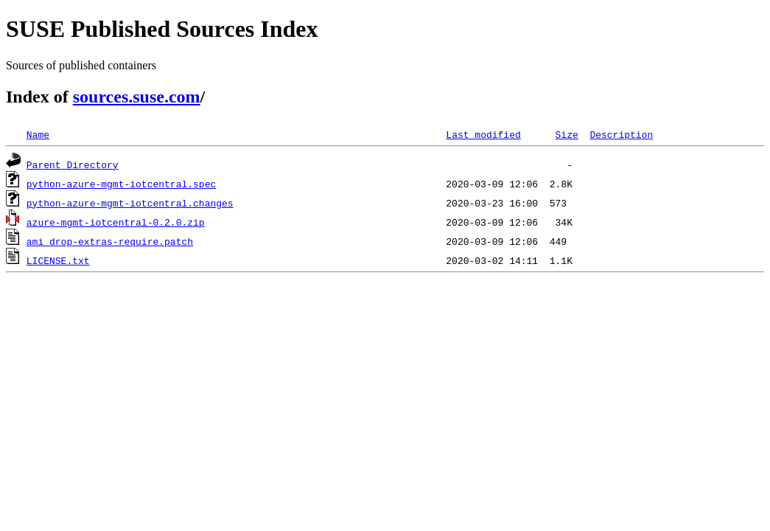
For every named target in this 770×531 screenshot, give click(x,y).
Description (621, 134)
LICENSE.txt (58, 260)
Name (38, 134)
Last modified (483, 134)
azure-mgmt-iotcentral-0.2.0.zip (116, 222)
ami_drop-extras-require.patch (110, 241)
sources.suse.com (136, 96)
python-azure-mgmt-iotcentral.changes (130, 202)
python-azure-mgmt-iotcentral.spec (121, 183)
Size (566, 134)
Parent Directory (73, 164)
